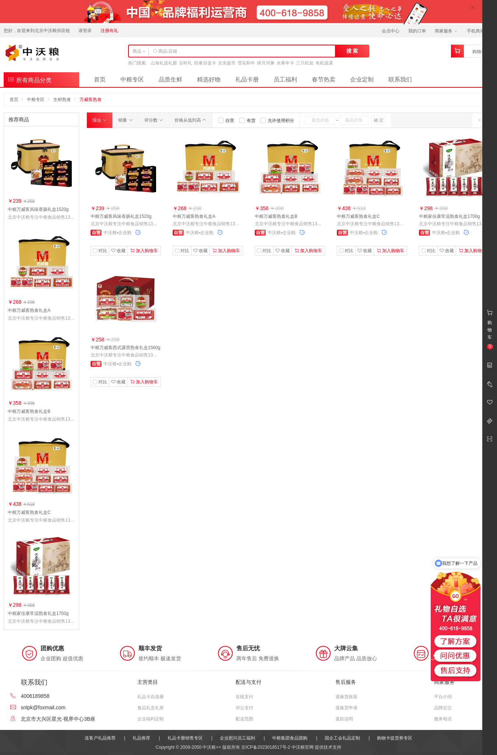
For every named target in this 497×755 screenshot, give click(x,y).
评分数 (153, 120)
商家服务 (446, 31)
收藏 (118, 250)
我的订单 (417, 31)
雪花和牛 (246, 63)
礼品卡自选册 (150, 696)
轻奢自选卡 (205, 63)
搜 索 (352, 51)
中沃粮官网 (303, 747)
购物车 (479, 51)
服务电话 (443, 718)
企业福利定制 (150, 718)
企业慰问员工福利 (237, 738)
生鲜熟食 (62, 99)
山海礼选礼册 (164, 63)
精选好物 (209, 79)
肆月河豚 (266, 63)
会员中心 (390, 31)
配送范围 (244, 718)
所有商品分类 (29, 79)
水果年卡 (285, 63)
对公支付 (244, 707)
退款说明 (344, 718)
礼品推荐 (141, 738)
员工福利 (285, 79)
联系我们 (400, 79)
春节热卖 (323, 79)
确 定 (379, 120)
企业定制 (362, 79)
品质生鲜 (170, 79)
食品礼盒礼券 (150, 707)
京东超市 (227, 63)
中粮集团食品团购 (289, 738)
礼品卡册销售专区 (185, 738)
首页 (100, 79)
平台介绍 (443, 696)
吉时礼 (185, 63)
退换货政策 (346, 696)
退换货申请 (346, 707)
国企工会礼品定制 (342, 738)
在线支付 (244, 696)
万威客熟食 (91, 99)
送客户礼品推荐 (100, 738)
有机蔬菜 (324, 63)
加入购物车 (144, 250)
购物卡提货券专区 (394, 738)
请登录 (85, 30)
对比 (102, 250)
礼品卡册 (247, 79)
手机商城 (478, 31)
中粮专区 (132, 79)
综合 (99, 120)
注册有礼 (109, 30)
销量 (125, 120)
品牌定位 (443, 707)
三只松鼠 (305, 63)
